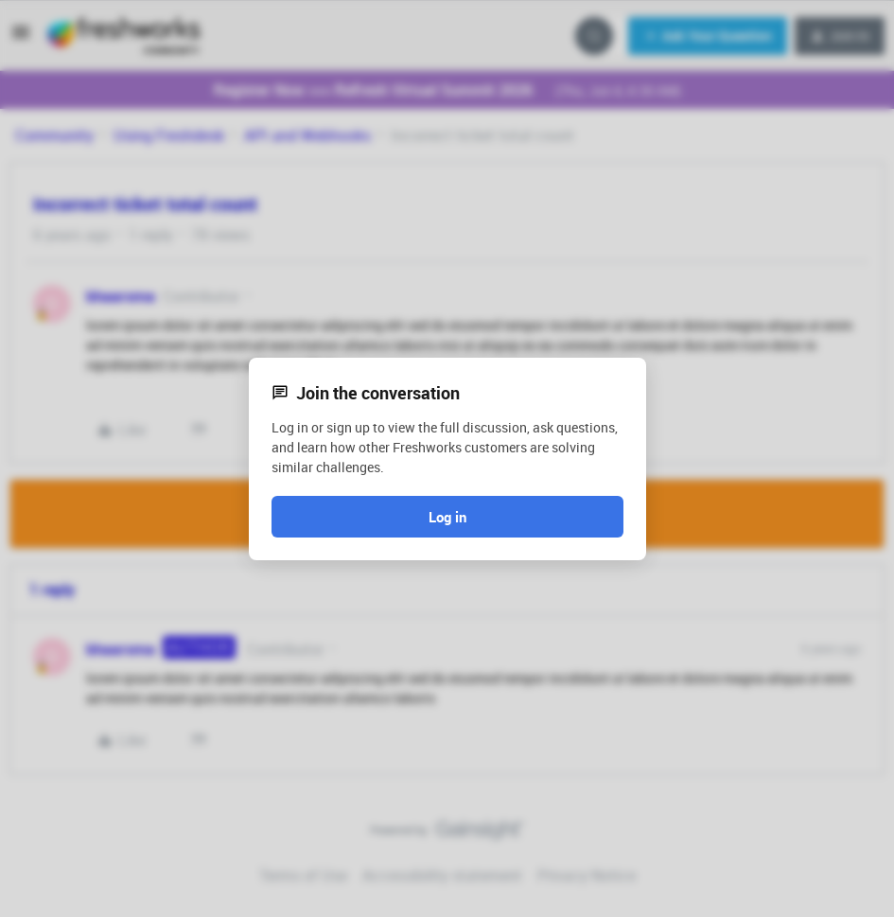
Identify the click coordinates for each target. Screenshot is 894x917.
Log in (447, 516)
